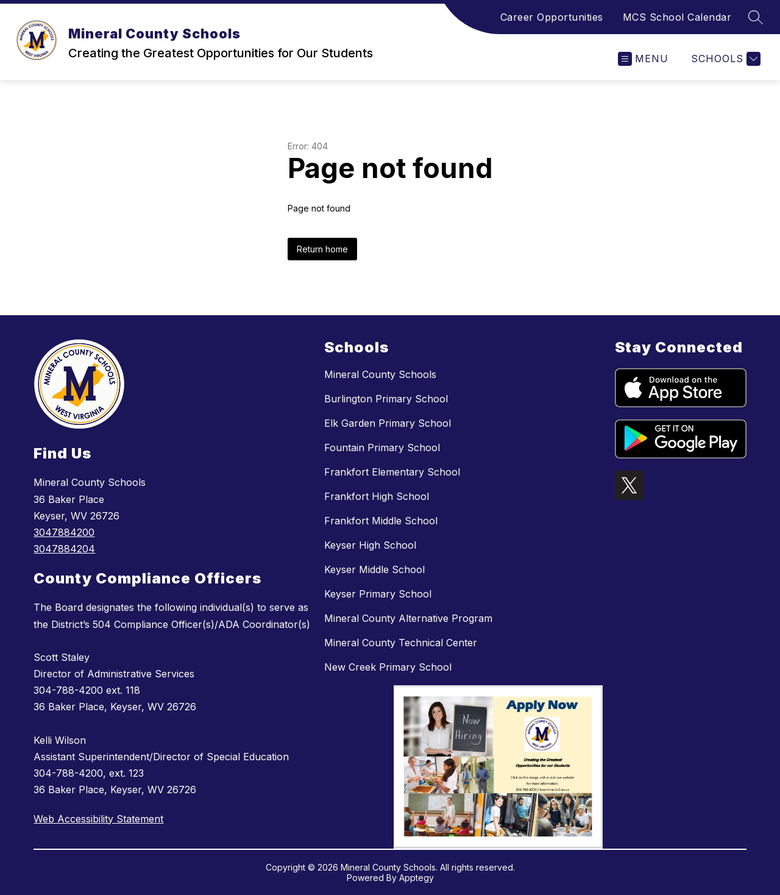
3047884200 (64, 532)
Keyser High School (370, 545)
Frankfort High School (376, 496)
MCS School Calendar (677, 17)
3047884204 (64, 549)
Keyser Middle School (374, 569)
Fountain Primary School (382, 447)
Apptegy (416, 877)
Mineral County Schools (380, 374)
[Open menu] (643, 58)
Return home (322, 249)
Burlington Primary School (386, 399)
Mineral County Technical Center (400, 642)
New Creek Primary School (388, 667)
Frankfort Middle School (381, 521)
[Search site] (755, 17)
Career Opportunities (551, 17)
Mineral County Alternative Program (408, 618)
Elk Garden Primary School (387, 423)
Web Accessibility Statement (98, 819)
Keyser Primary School (377, 594)
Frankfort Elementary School (392, 472)
